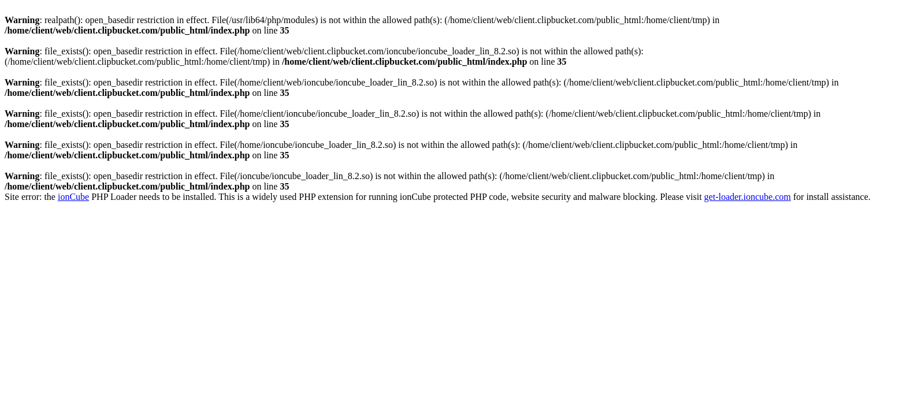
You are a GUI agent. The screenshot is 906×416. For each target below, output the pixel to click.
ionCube (73, 197)
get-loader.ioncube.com (747, 197)
